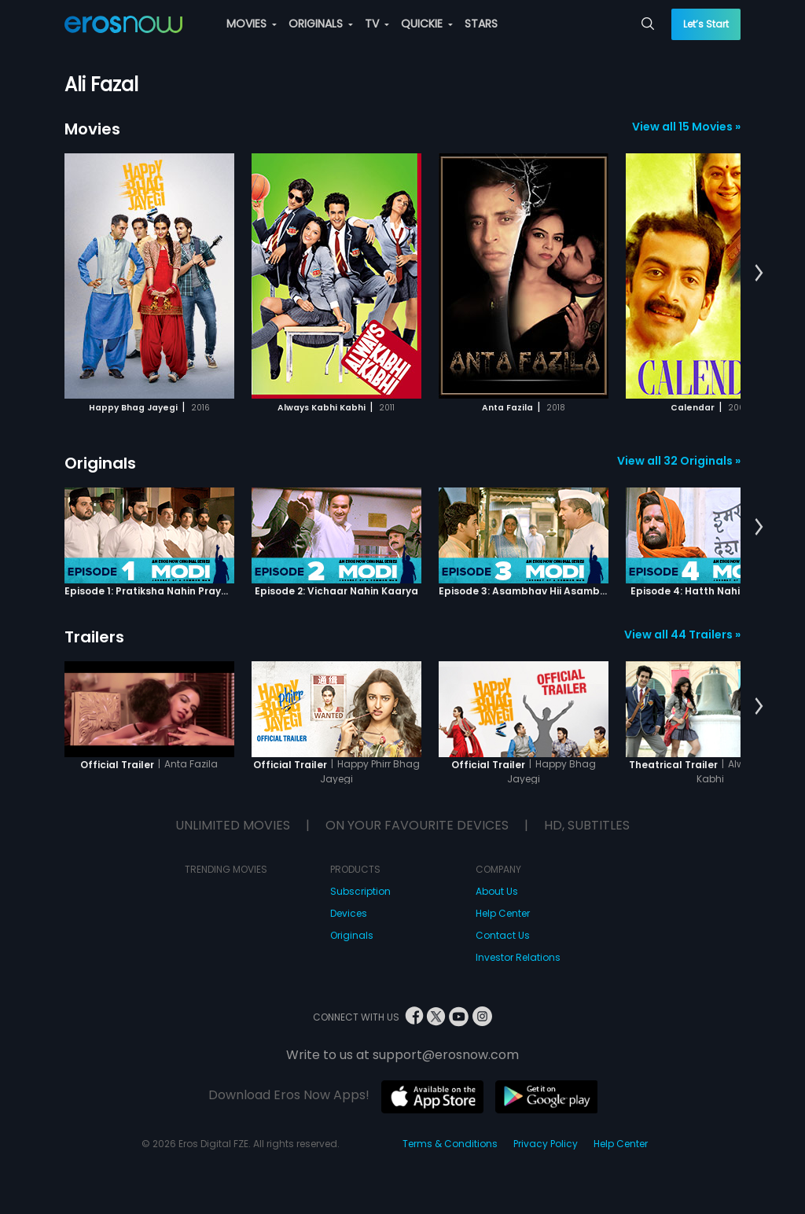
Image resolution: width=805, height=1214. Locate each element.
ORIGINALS (321, 23)
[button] (759, 273)
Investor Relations (518, 957)
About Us (497, 891)
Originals (100, 463)
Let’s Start (706, 24)
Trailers (94, 637)
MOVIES (251, 23)
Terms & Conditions (450, 1143)
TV (377, 23)
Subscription (360, 891)
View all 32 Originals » (679, 461)
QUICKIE (427, 23)
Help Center (503, 913)
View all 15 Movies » (686, 126)
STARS (481, 23)
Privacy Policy (545, 1143)
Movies (92, 129)
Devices (348, 913)
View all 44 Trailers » (682, 634)
